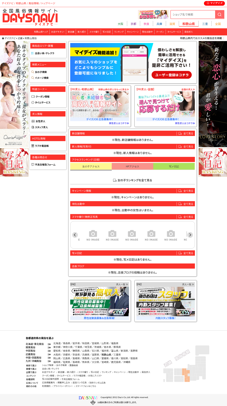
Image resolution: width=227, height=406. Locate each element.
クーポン (160, 31)
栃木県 (107, 347)
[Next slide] (190, 235)
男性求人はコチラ (119, 123)
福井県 (105, 350)
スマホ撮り (94, 31)
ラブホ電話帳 (42, 145)
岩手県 (76, 343)
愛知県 (57, 350)
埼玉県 (88, 347)
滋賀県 (95, 354)
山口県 (95, 358)
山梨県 (86, 350)
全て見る (188, 133)
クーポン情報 (42, 96)
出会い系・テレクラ (44, 53)
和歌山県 (106, 354)
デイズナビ (10, 38)
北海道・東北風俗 (35, 344)
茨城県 (98, 347)
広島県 (66, 358)
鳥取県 (86, 358)
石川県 (95, 350)
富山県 (114, 350)
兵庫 (159, 23)
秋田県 (86, 343)
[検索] (219, 14)
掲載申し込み (63, 382)
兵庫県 (86, 354)
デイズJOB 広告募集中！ (99, 119)
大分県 (95, 362)
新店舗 (71, 31)
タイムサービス (174, 31)
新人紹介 (81, 31)
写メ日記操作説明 (50, 379)
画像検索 (74, 365)
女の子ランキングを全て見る (135, 180)
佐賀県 (66, 362)
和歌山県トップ (41, 31)
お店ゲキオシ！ (58, 31)
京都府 (66, 354)
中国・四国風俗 (33, 357)
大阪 (120, 23)
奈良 (146, 23)
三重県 (117, 354)
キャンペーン (133, 31)
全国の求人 (188, 89)
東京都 (57, 347)
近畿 (20, 38)
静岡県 (76, 350)
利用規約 (46, 386)
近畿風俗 (30, 354)
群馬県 (117, 347)
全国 (218, 23)
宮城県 (95, 343)
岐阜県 (66, 350)
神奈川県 (68, 347)
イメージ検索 (42, 77)
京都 (133, 23)
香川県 (114, 358)
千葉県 (78, 347)
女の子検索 (41, 72)
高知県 (124, 358)
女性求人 (40, 121)
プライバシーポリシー (63, 386)
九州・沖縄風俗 (33, 361)
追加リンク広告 (80, 382)
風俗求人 (188, 31)
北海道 (57, 343)
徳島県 (134, 358)
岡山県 (57, 358)
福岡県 (57, 362)
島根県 (76, 358)
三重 (205, 23)
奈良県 (76, 354)
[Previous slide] (75, 235)
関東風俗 (30, 347)
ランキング (119, 31)
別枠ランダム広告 (97, 382)
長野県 (134, 350)
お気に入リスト (95, 375)
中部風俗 (30, 350)
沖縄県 (127, 362)
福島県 (114, 343)
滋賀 (172, 23)
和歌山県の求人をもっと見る (113, 89)
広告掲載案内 (48, 382)
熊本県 (86, 362)
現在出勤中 (147, 31)
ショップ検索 (48, 365)
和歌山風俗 (31, 38)
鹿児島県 (116, 362)
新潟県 (124, 350)
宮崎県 (105, 362)
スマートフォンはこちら (86, 386)
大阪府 (57, 354)
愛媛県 (105, 358)
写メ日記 (107, 31)
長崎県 (76, 362)
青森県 (66, 343)
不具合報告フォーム (45, 164)
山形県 (105, 343)
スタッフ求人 (41, 127)
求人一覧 (122, 284)
